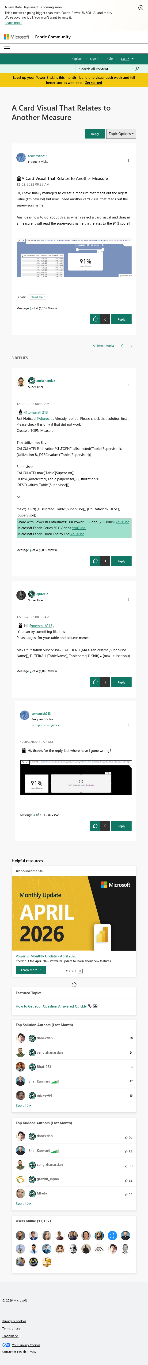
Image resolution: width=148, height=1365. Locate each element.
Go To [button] (125, 59)
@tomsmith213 (36, 412)
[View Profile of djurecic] (42, 593)
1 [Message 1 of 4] (30, 308)
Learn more (13, 22)
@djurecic (44, 418)
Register (77, 58)
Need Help (37, 296)
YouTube (122, 522)
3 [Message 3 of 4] (34, 815)
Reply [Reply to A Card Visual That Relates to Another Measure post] (121, 319)
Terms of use (11, 1328)
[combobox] (109, 68)
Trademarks (10, 1336)
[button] (95, 134)
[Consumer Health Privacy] (74, 1351)
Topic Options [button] (120, 133)
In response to (46, 725)
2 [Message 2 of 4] (30, 671)
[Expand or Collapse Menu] (7, 48)
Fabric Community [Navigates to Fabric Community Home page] (53, 37)
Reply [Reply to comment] (121, 561)
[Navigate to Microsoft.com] (16, 37)
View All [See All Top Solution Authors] (23, 1105)
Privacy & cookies (14, 1321)
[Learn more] (31, 970)
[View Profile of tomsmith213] (37, 155)
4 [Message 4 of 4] (30, 550)
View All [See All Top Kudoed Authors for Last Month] (23, 1203)
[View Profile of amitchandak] (45, 380)
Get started (93, 82)
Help (109, 58)
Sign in (94, 58)
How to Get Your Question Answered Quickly (52, 1006)
